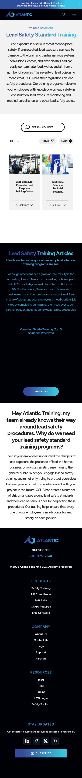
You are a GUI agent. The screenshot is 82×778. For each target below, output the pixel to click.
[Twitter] (45, 741)
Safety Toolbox (40, 704)
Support (41, 652)
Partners (41, 658)
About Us (41, 634)
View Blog (41, 391)
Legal (41, 646)
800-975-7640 (40, 556)
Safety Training (41, 588)
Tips (41, 685)
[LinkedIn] (27, 741)
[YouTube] (55, 741)
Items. (14, 141)
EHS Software (41, 612)
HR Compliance (41, 594)
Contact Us (41, 640)
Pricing (41, 692)
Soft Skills (41, 600)
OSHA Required (41, 606)
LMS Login (41, 698)
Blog (41, 679)
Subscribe (41, 753)
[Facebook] (36, 741)
